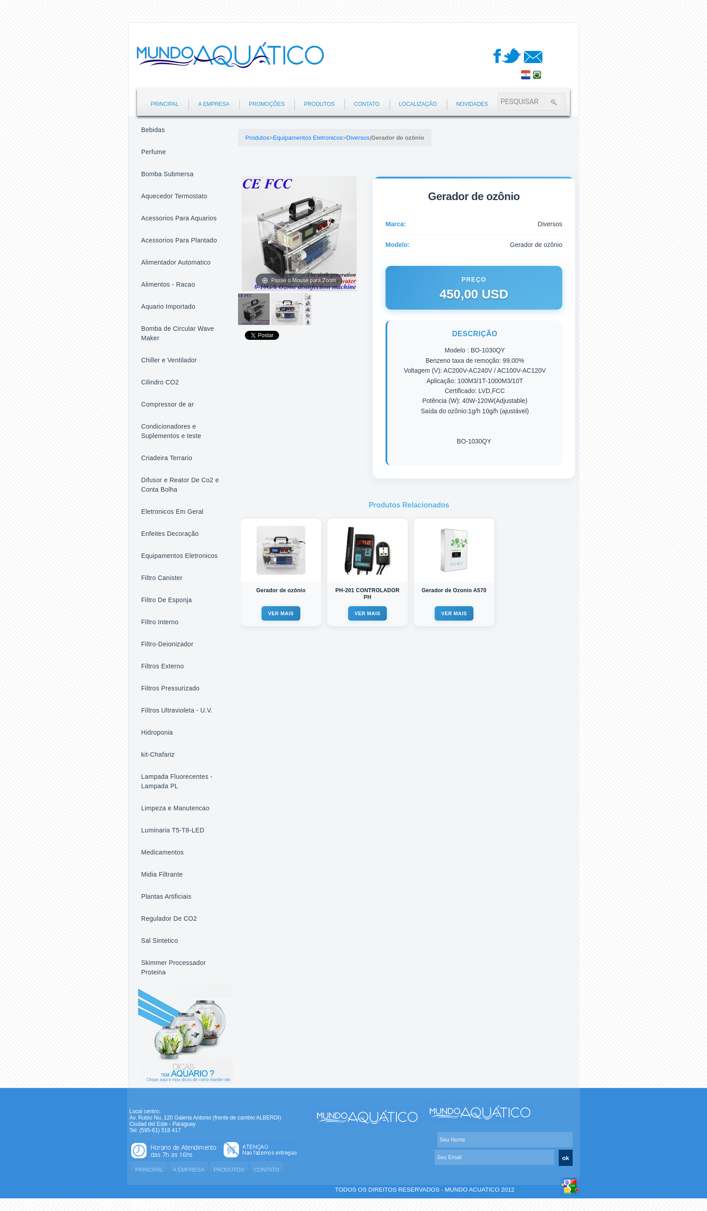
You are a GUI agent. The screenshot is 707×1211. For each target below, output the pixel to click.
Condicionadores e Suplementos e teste (171, 431)
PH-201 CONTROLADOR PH (367, 594)
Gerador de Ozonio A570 (454, 590)
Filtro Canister (162, 577)
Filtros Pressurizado (170, 688)
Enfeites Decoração (170, 533)
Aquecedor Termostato (174, 196)
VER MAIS (281, 613)
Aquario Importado (168, 306)
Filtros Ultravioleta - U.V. (177, 710)
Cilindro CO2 (160, 382)
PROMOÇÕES (267, 104)
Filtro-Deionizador (167, 644)
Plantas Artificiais (166, 896)
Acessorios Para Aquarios (179, 218)
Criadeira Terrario (166, 458)
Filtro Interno (160, 622)
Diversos (358, 137)
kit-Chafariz (157, 754)
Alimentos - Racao (168, 284)
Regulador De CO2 (169, 918)
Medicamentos (162, 852)
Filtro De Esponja (166, 599)
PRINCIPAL (165, 104)
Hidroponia (157, 732)
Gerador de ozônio (280, 590)
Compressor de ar (167, 404)
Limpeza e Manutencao (175, 808)
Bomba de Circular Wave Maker (177, 333)
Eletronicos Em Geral (172, 511)
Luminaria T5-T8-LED (172, 830)
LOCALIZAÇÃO (418, 104)
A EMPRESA (213, 104)
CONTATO (367, 104)
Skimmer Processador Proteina (173, 967)
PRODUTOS (319, 104)
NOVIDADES (472, 104)
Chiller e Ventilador (169, 360)
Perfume (153, 151)
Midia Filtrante (162, 874)
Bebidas (153, 129)
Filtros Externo (162, 666)
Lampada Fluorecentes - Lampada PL (176, 781)
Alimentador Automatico (176, 262)
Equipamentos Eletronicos (179, 555)
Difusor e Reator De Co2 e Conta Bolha (180, 484)
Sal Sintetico (159, 940)
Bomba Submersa (167, 174)
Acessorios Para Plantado (179, 240)
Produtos (257, 137)
